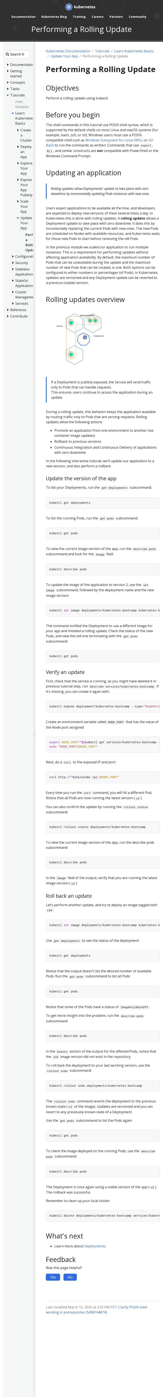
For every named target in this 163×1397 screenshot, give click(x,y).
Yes (53, 1277)
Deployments (94, 1246)
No (70, 1277)
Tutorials (102, 51)
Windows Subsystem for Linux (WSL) (114, 140)
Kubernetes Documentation (68, 51)
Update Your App (64, 56)
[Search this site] (16, 54)
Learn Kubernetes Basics (134, 51)
